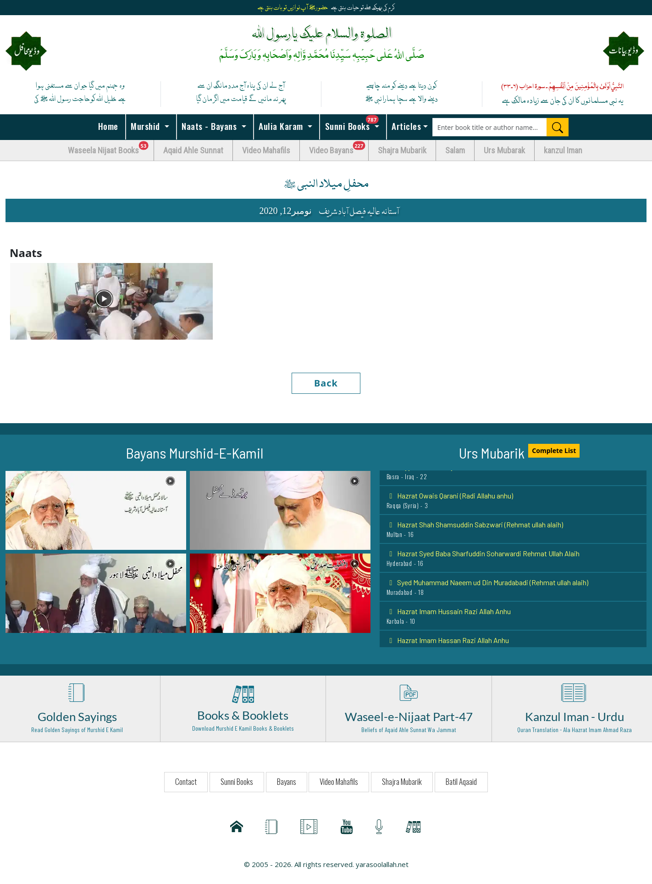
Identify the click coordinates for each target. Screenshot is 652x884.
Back (326, 383)
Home (106, 125)
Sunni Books (354, 123)
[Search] (558, 127)
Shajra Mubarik (402, 150)
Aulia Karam (281, 125)
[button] (96, 509)
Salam (455, 150)
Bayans (286, 781)
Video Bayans (339, 148)
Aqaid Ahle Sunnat (193, 150)
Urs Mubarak (504, 150)
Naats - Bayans (209, 125)
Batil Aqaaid (461, 781)
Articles (405, 125)
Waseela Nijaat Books (111, 148)
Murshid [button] (145, 125)
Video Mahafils (266, 150)
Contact (186, 781)
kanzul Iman (563, 150)
